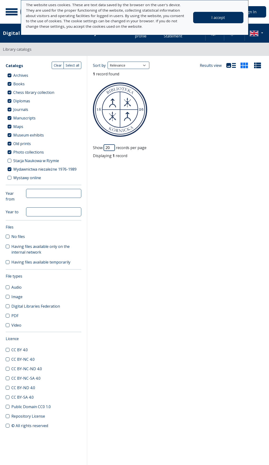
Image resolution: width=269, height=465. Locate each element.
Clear (58, 65)
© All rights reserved (29, 425)
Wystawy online (27, 177)
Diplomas (21, 101)
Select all (72, 65)
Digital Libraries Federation (35, 306)
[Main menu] (11, 12)
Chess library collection (33, 92)
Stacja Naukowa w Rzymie (36, 160)
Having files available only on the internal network (40, 249)
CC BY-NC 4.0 (23, 359)
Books (19, 84)
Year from (10, 196)
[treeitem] (43, 75)
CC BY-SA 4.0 (22, 397)
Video (16, 325)
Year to (12, 211)
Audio (16, 287)
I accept (218, 17)
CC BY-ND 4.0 (23, 387)
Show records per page (119, 147)
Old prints (22, 143)
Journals (20, 109)
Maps (18, 126)
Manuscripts (24, 118)
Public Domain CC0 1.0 (31, 406)
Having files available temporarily (40, 262)
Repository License (28, 416)
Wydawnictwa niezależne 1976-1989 (45, 169)
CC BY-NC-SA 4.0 (26, 378)
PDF (14, 315)
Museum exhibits (28, 135)
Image (17, 296)
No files (18, 236)
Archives (20, 75)
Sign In (250, 11)
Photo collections (28, 152)
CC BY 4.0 (19, 349)
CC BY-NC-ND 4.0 (26, 368)
